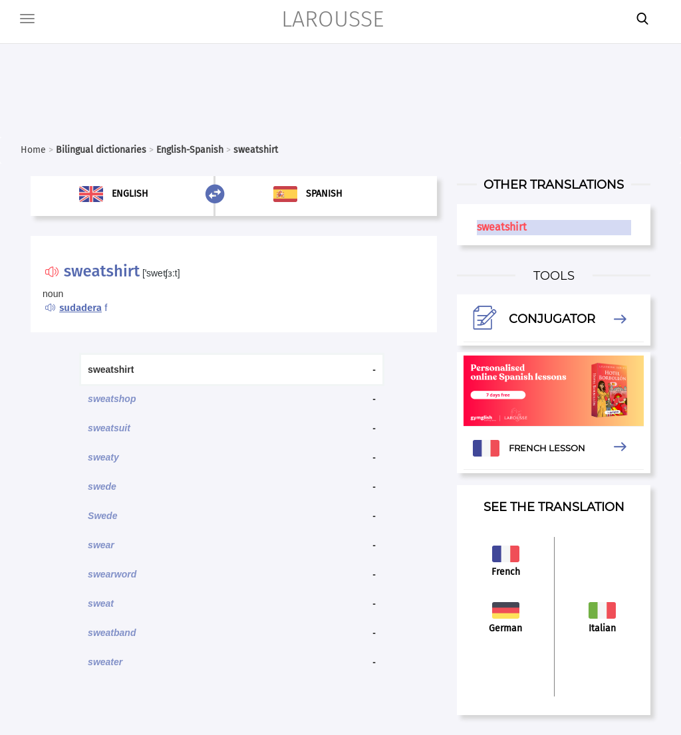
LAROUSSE (332, 19)
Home (33, 150)
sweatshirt (502, 227)
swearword (112, 574)
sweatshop (112, 398)
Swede (102, 515)
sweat (101, 603)
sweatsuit (109, 428)
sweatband (112, 632)
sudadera (80, 308)
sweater (105, 662)
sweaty (103, 457)
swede (102, 486)
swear (101, 545)
